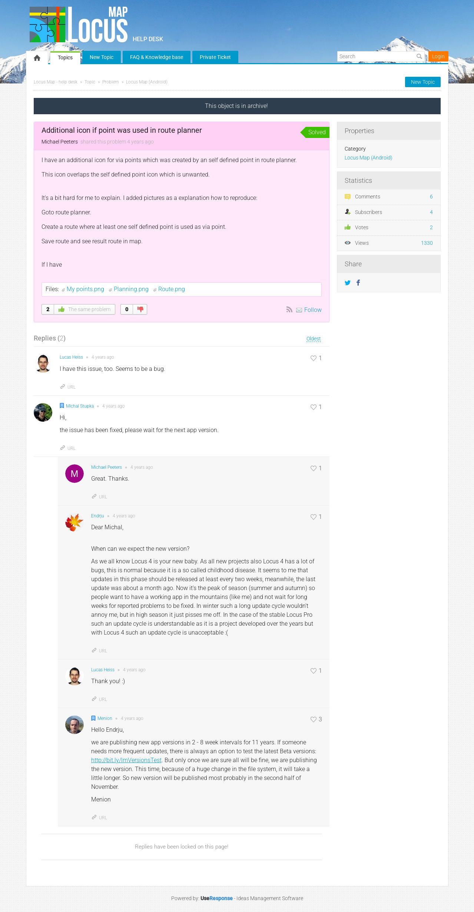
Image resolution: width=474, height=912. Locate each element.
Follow (313, 309)
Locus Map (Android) (147, 82)
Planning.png (132, 289)
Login (438, 56)
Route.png (171, 289)
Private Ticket (215, 57)
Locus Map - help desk (55, 82)
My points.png (86, 289)
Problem (110, 82)
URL (68, 387)
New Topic (101, 57)
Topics (65, 57)
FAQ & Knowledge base (156, 57)
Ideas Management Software (269, 898)
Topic (89, 82)
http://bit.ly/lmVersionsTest (126, 760)
